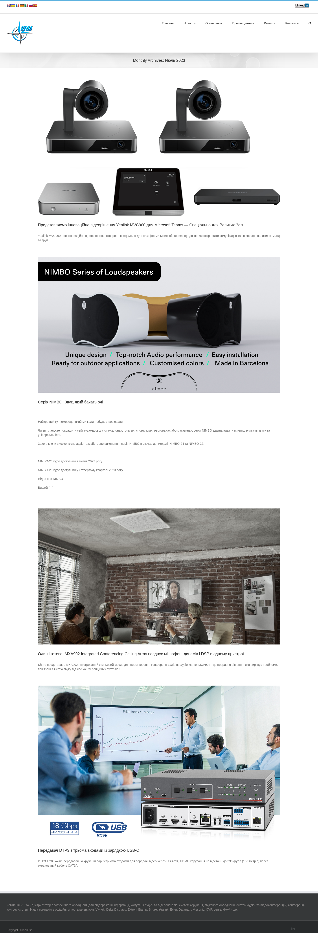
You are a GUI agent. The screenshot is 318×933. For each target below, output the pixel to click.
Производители (243, 23)
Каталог (270, 23)
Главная (168, 23)
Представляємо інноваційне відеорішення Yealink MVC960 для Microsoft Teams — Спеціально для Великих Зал (140, 225)
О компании (213, 23)
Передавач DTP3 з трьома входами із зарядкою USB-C (88, 850)
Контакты (292, 23)
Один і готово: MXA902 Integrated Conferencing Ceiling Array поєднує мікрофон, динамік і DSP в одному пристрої (141, 654)
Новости (189, 23)
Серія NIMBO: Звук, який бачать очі (70, 402)
